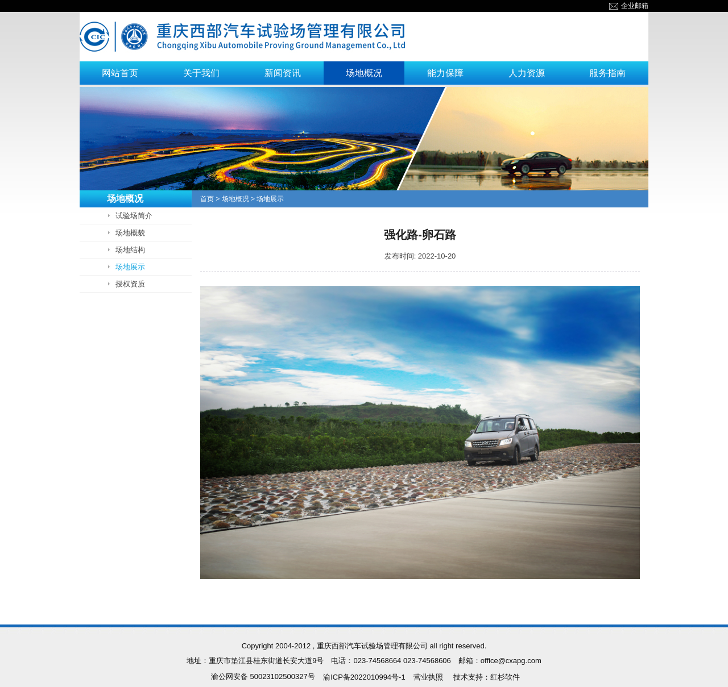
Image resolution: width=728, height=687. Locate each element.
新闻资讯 (282, 73)
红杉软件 (505, 677)
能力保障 (445, 73)
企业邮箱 (628, 6)
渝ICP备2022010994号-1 (364, 677)
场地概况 (364, 73)
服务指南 (607, 73)
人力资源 (526, 73)
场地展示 (130, 267)
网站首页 (120, 73)
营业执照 (428, 677)
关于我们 (201, 73)
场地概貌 (130, 232)
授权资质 (130, 284)
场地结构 (130, 249)
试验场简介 (133, 215)
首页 (207, 199)
